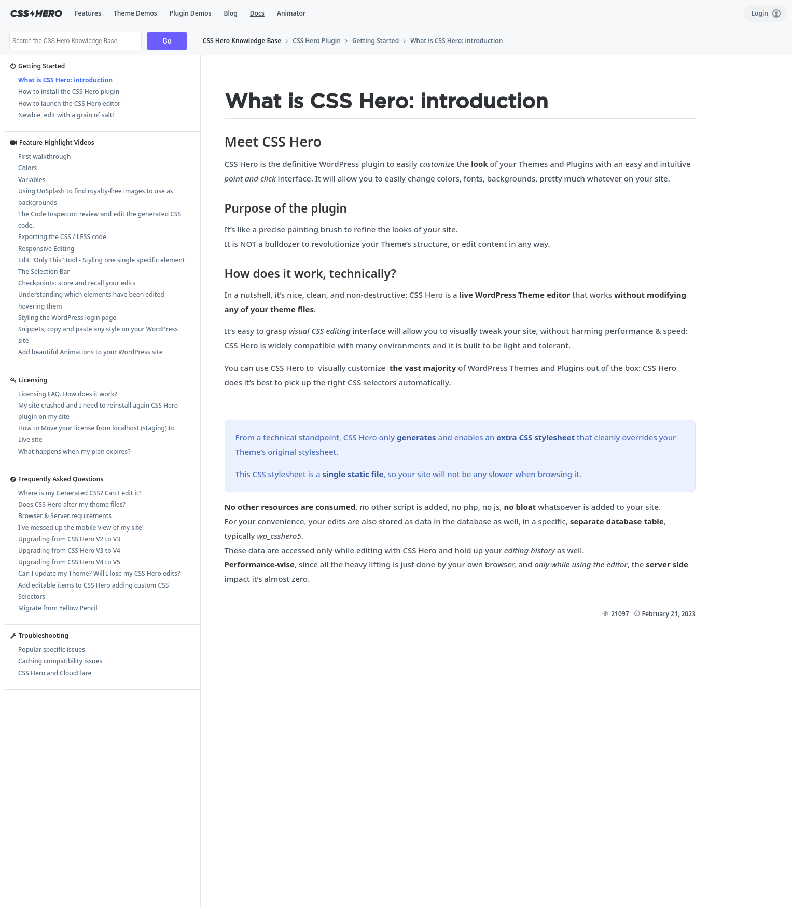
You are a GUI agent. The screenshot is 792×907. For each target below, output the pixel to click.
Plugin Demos (191, 13)
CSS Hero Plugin (317, 40)
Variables (32, 179)
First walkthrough (44, 156)
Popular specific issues (51, 649)
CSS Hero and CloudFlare (54, 672)
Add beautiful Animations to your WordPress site (90, 351)
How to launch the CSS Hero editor (69, 103)
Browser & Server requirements (65, 515)
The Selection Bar (44, 271)
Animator (291, 13)
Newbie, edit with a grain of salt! (66, 114)
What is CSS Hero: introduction (456, 40)
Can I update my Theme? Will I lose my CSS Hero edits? (99, 573)
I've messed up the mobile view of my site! (81, 527)
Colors (27, 167)
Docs (257, 13)
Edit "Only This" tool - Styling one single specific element (101, 260)
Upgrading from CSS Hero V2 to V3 (69, 539)
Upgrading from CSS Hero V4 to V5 (69, 561)
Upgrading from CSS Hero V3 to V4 (69, 550)
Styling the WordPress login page (67, 317)
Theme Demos (135, 13)
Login (766, 13)
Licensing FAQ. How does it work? (67, 393)
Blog (231, 13)
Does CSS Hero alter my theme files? (72, 504)
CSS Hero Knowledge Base (242, 40)
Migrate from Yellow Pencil (58, 608)
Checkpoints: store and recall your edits (76, 282)
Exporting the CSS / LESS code (62, 236)
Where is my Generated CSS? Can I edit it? (80, 493)
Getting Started (375, 40)
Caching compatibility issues (60, 661)
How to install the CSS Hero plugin (68, 91)
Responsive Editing (46, 248)
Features (88, 13)
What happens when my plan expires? (74, 451)
